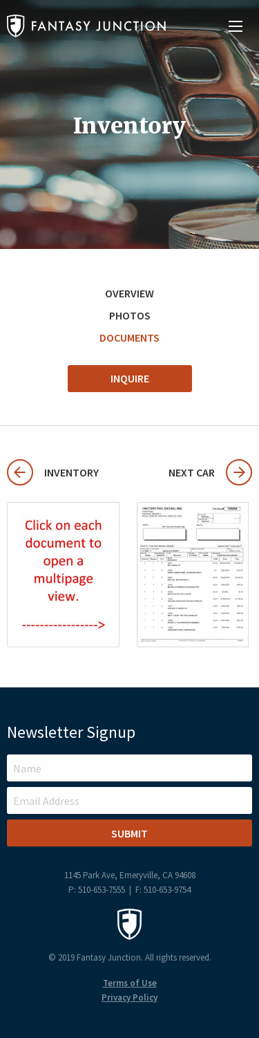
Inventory (53, 472)
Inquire (130, 378)
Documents (129, 337)
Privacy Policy (129, 997)
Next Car (210, 472)
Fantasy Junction (86, 25)
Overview (129, 293)
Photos (130, 315)
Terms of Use (130, 983)
